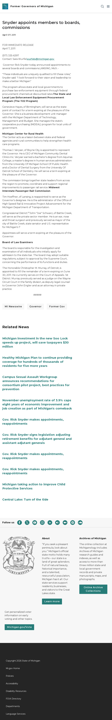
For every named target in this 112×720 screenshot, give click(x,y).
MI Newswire (13, 306)
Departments (13, 706)
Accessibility (12, 683)
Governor (35, 306)
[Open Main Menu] (108, 6)
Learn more (52, 601)
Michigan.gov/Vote (19, 627)
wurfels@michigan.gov (41, 59)
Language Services (15, 714)
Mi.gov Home (13, 668)
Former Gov (57, 306)
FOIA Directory (13, 698)
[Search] (102, 6)
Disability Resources (16, 691)
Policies (10, 676)
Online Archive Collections (93, 589)
